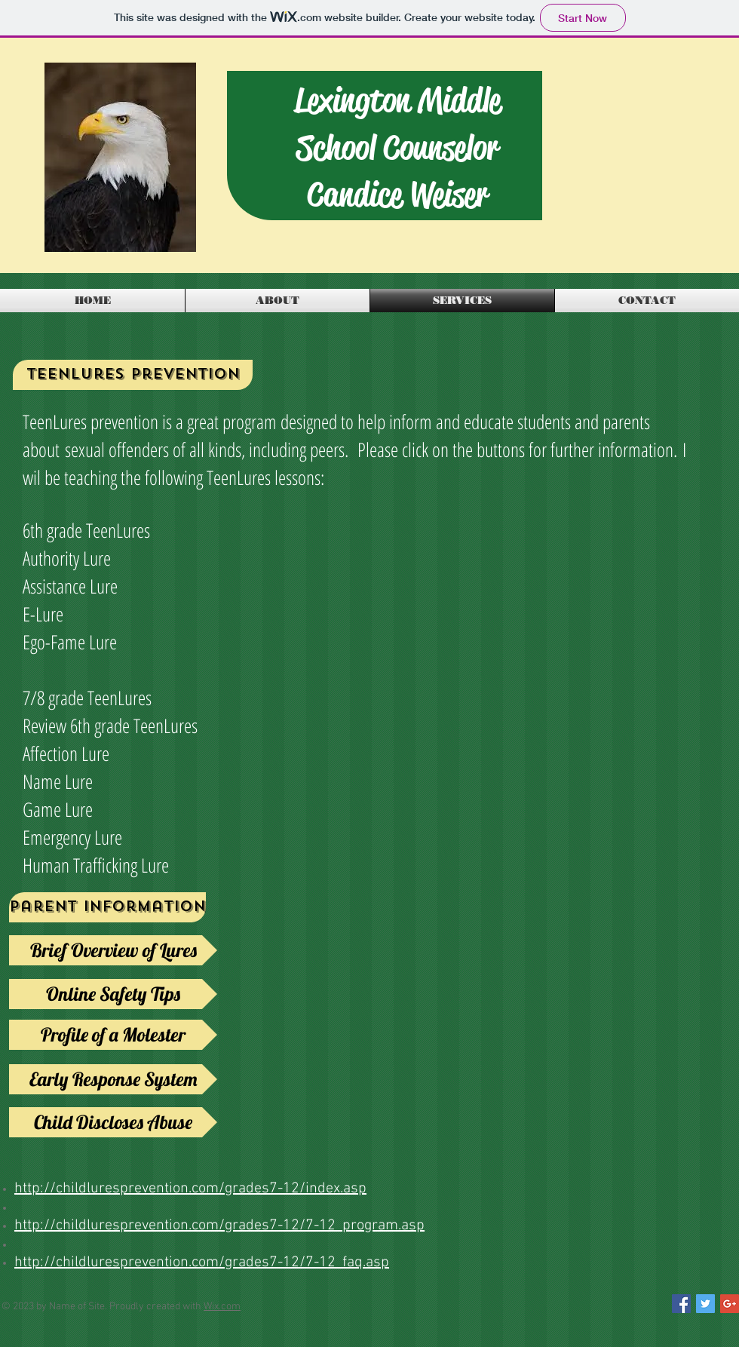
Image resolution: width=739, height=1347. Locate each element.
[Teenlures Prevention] (133, 375)
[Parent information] (107, 907)
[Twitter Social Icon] (705, 1303)
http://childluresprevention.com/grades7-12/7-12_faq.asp (201, 1262)
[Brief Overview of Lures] (113, 950)
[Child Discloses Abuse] (113, 1122)
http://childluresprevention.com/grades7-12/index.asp (190, 1189)
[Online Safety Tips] (113, 994)
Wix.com (222, 1306)
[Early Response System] (113, 1079)
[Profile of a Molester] (113, 1035)
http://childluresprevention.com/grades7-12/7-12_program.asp (219, 1226)
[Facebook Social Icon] (681, 1303)
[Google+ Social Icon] (729, 1303)
